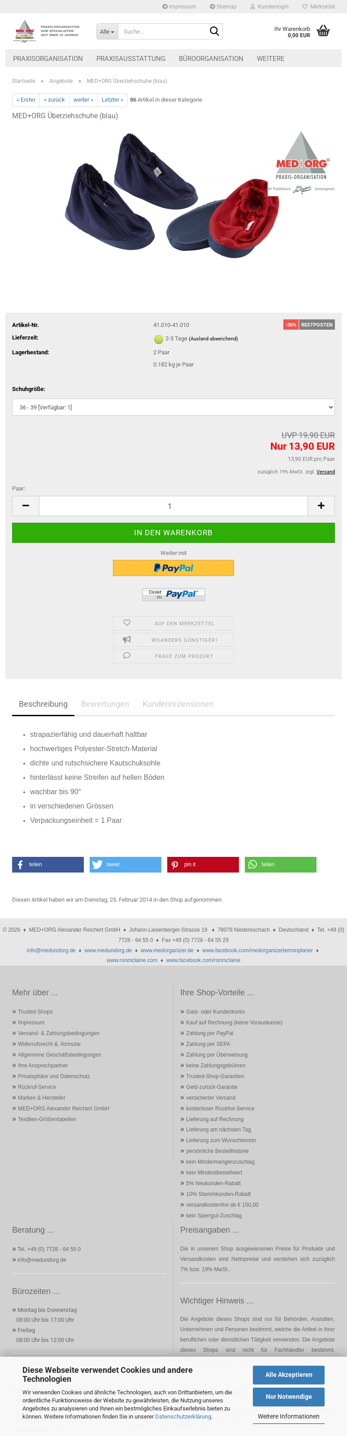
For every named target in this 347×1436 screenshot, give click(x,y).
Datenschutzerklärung (183, 1416)
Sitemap (223, 7)
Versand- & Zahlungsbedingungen (58, 1033)
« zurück (54, 99)
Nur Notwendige (289, 1396)
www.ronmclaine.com (132, 960)
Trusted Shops (35, 1012)
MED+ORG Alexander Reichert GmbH (63, 1108)
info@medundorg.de (51, 950)
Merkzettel (318, 7)
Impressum (179, 7)
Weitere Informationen (289, 1416)
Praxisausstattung (130, 59)
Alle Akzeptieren (288, 1374)
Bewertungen (105, 704)
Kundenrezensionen (178, 704)
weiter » (83, 99)
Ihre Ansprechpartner (43, 1065)
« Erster (26, 99)
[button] (25, 506)
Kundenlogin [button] (269, 7)
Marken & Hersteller (41, 1098)
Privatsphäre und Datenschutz (54, 1076)
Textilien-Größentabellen (47, 1119)
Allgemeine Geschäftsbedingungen (59, 1055)
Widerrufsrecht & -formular (49, 1044)
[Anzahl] (173, 506)
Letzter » (112, 99)
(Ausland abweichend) (213, 339)
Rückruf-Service (37, 1087)
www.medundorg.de (108, 950)
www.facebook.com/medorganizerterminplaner (257, 950)
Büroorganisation (211, 59)
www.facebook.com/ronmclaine (203, 960)
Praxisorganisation (48, 59)
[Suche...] (107, 31)
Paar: (18, 488)
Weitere (271, 59)
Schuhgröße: (28, 389)
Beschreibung (43, 704)
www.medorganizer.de (167, 950)
